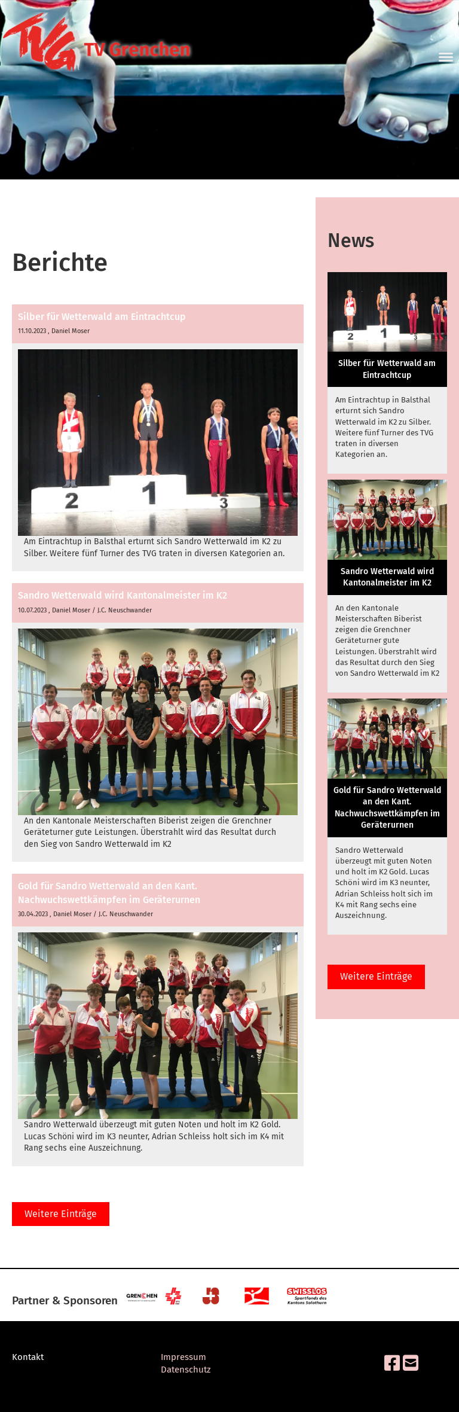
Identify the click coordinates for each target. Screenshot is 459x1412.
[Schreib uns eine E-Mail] (410, 1363)
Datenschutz (186, 1369)
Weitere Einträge (61, 1213)
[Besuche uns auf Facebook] (392, 1363)
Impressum (183, 1357)
